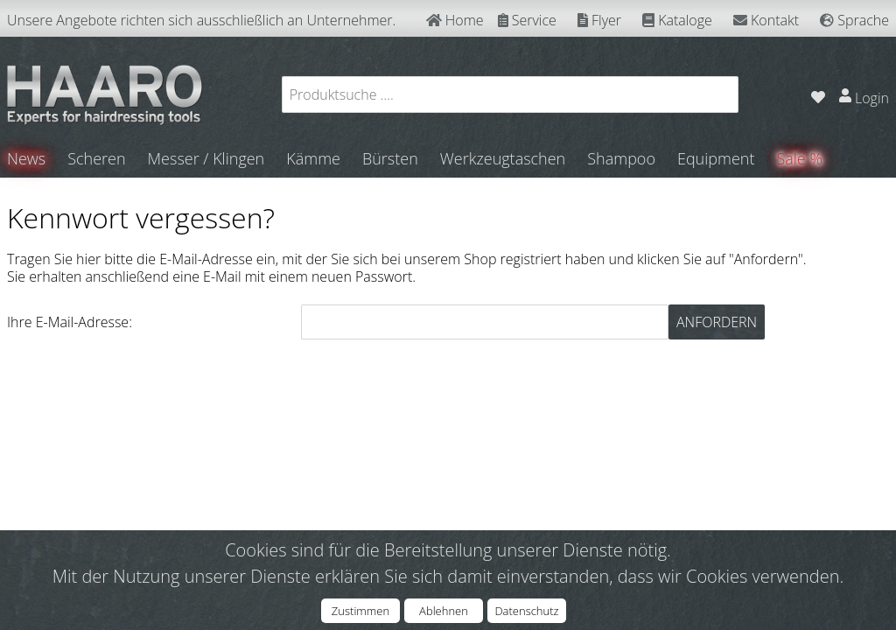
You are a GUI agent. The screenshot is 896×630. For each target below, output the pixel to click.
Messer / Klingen (206, 158)
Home (455, 20)
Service (527, 20)
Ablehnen (443, 611)
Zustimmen (360, 611)
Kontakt (766, 20)
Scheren (96, 158)
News (26, 158)
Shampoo (621, 158)
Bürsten (390, 158)
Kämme (313, 158)
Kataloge (677, 20)
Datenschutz (526, 611)
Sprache (854, 20)
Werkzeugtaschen (502, 158)
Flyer (599, 20)
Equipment (716, 158)
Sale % (800, 158)
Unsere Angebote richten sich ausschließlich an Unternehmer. (201, 20)
